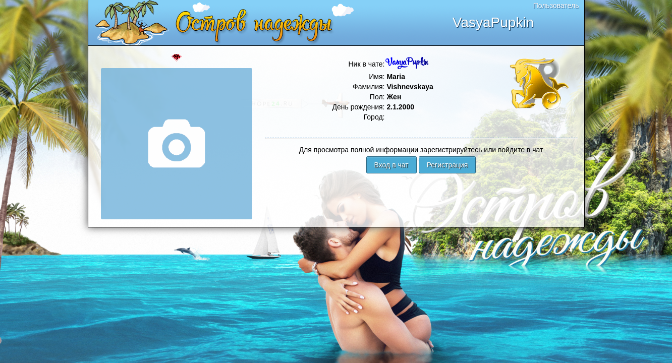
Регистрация (447, 165)
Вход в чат (391, 165)
